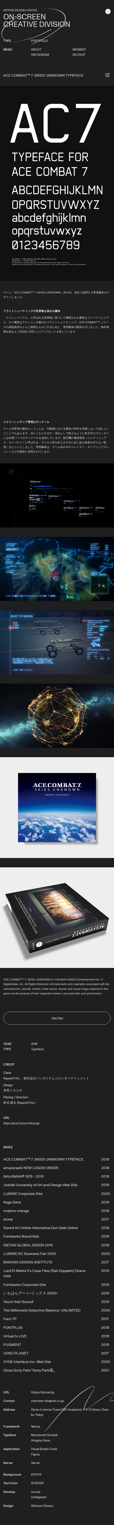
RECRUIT (79, 54)
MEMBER (79, 49)
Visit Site (57, 1018)
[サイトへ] (107, 75)
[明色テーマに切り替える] (108, 11)
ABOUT (36, 49)
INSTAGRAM (40, 54)
